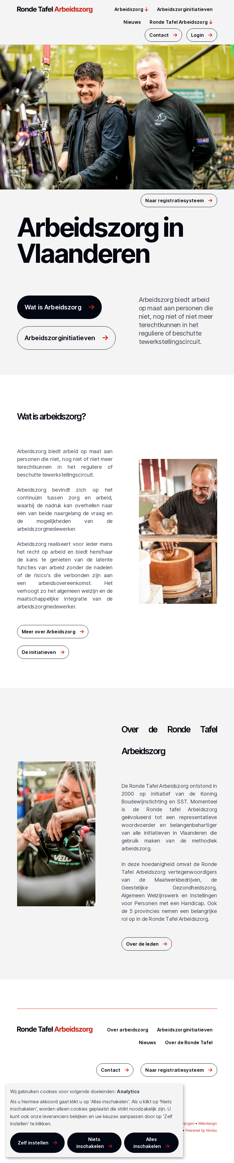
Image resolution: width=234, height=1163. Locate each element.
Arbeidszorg (129, 9)
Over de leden (142, 944)
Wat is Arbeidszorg (53, 307)
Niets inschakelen (90, 1142)
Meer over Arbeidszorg (48, 632)
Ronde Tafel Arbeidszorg (179, 22)
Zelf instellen (33, 1143)
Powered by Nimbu (201, 1130)
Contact (159, 35)
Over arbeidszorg (127, 1030)
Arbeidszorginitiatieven (185, 9)
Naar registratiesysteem (174, 200)
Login (197, 35)
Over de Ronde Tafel (189, 1042)
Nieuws (132, 22)
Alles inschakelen (147, 1142)
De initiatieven (39, 652)
